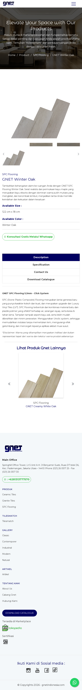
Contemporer (9, 541)
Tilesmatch (8, 521)
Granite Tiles (8, 500)
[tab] (41, 257)
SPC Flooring (41, 55)
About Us (7, 588)
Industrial (7, 547)
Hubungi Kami (9, 601)
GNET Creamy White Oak (41, 406)
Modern (6, 554)
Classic (5, 535)
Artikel (5, 574)
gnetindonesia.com (53, 685)
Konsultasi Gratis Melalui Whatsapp (28, 236)
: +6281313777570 (16, 479)
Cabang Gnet (9, 594)
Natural (6, 560)
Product (24, 55)
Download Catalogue (19, 613)
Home (11, 55)
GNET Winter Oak (63, 55)
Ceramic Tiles (9, 494)
